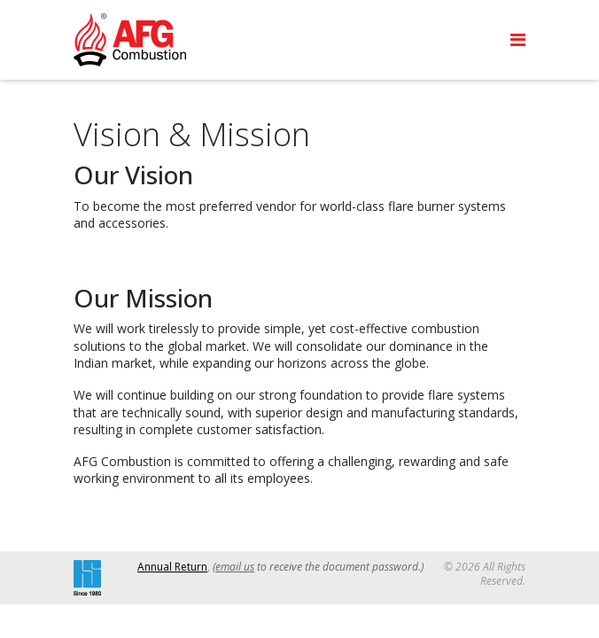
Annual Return (172, 566)
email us (234, 566)
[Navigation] (517, 40)
